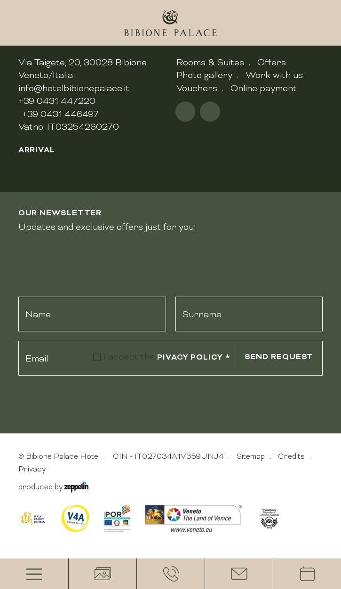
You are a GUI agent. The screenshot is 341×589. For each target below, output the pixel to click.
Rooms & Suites (210, 62)
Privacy (32, 469)
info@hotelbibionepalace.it (73, 88)
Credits (291, 456)
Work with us (274, 75)
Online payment (263, 88)
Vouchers (196, 88)
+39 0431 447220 (56, 100)
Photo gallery (204, 75)
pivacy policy (193, 357)
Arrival (36, 149)
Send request (279, 356)
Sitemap (251, 456)
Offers (271, 62)
